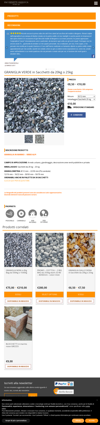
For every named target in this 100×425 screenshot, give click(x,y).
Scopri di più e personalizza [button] (15, 420)
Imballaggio (73, 99)
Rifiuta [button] (78, 420)
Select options (49, 294)
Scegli (18, 294)
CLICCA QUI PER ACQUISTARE (16, 180)
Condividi (76, 115)
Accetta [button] (92, 420)
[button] (97, 400)
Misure (71, 96)
